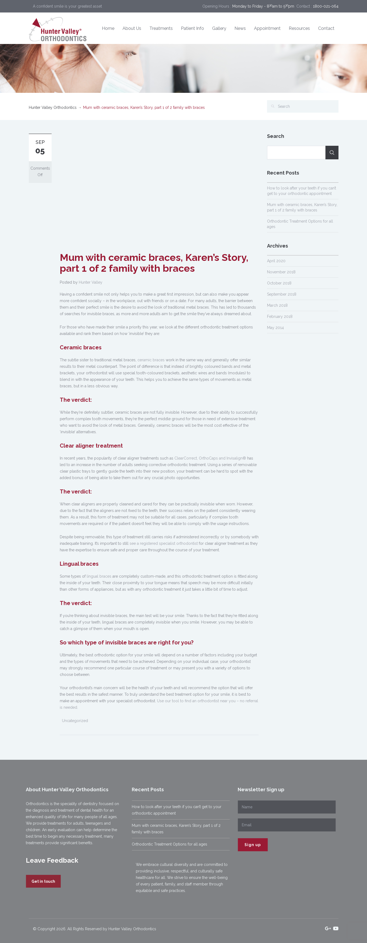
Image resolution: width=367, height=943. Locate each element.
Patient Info (192, 28)
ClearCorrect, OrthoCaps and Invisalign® (210, 458)
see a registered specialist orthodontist (164, 543)
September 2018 (281, 294)
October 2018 (279, 283)
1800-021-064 (325, 6)
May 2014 (275, 327)
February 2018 (280, 316)
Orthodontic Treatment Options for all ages (167, 844)
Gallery (219, 28)
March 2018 (277, 305)
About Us (132, 28)
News (240, 28)
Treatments (161, 28)
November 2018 (281, 272)
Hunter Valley (90, 282)
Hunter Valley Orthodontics (53, 107)
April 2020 (276, 261)
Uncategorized (75, 721)
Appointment (267, 28)
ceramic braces (151, 360)
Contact (326, 28)
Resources (299, 28)
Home (108, 28)
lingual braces (99, 576)
